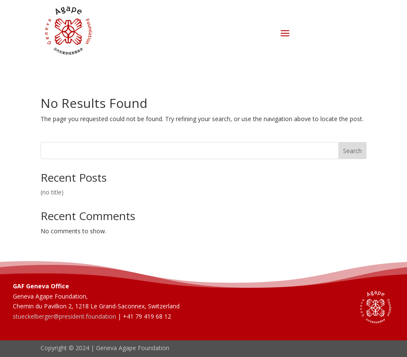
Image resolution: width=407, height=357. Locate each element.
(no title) (52, 192)
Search (352, 151)
